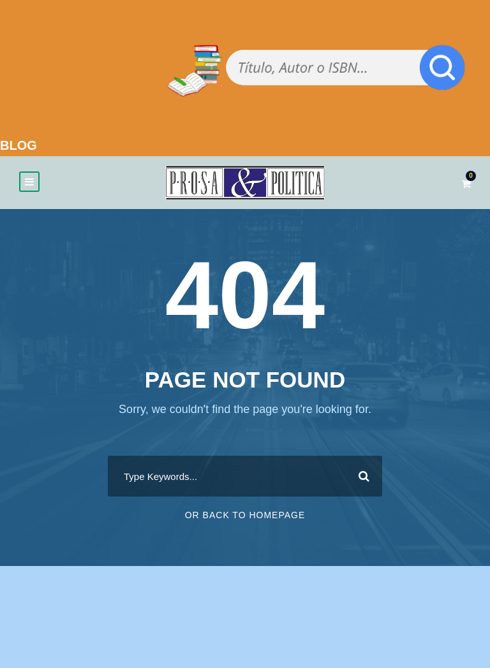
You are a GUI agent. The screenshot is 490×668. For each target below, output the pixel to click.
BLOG (18, 145)
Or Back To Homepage (245, 515)
